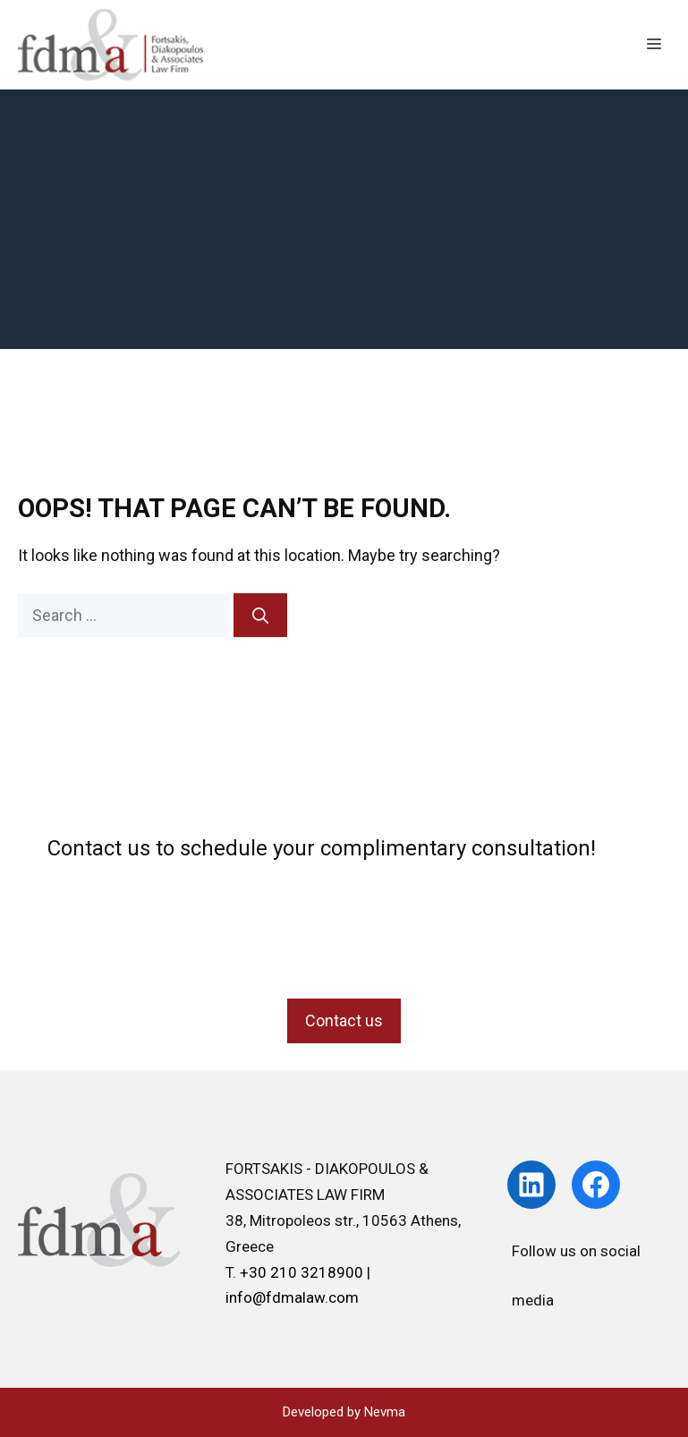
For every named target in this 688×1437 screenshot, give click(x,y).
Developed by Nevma (344, 1412)
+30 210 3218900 (303, 1272)
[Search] (260, 615)
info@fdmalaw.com (292, 1297)
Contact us (344, 1020)
